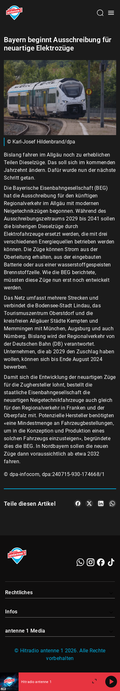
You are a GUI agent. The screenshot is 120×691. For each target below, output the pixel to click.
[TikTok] (111, 562)
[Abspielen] (111, 681)
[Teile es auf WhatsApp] (112, 503)
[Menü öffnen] (111, 13)
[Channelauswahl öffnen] (100, 13)
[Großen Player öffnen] (94, 682)
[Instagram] (90, 562)
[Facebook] (101, 562)
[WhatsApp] (80, 562)
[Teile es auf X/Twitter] (89, 503)
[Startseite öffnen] (14, 13)
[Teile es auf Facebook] (78, 503)
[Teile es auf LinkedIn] (101, 503)
